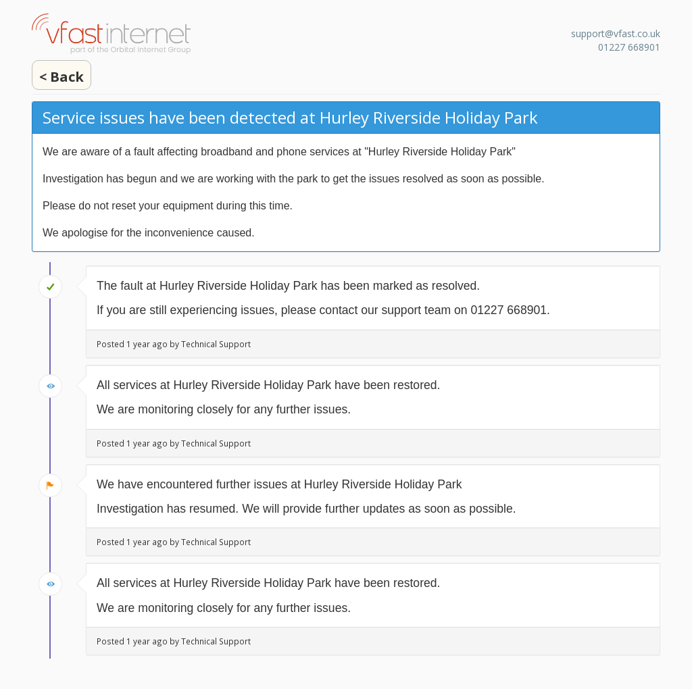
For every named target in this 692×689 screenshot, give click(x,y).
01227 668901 (629, 47)
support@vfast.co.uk (615, 33)
